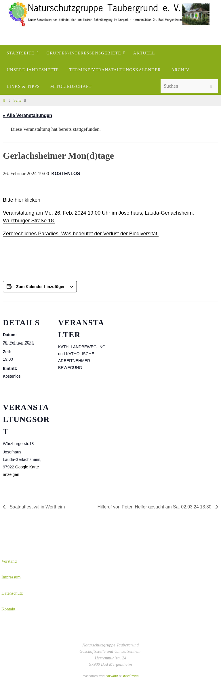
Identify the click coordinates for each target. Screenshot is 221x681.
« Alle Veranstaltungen (27, 115)
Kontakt (8, 609)
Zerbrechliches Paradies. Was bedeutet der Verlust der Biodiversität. (81, 234)
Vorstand (9, 561)
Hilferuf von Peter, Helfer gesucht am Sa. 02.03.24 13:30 (154, 507)
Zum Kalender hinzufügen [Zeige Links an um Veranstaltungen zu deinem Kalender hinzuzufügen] (41, 286)
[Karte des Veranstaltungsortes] (88, 426)
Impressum (11, 577)
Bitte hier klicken (22, 200)
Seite (17, 100)
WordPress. (131, 676)
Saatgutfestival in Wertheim (37, 507)
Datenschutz (12, 593)
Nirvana (112, 676)
